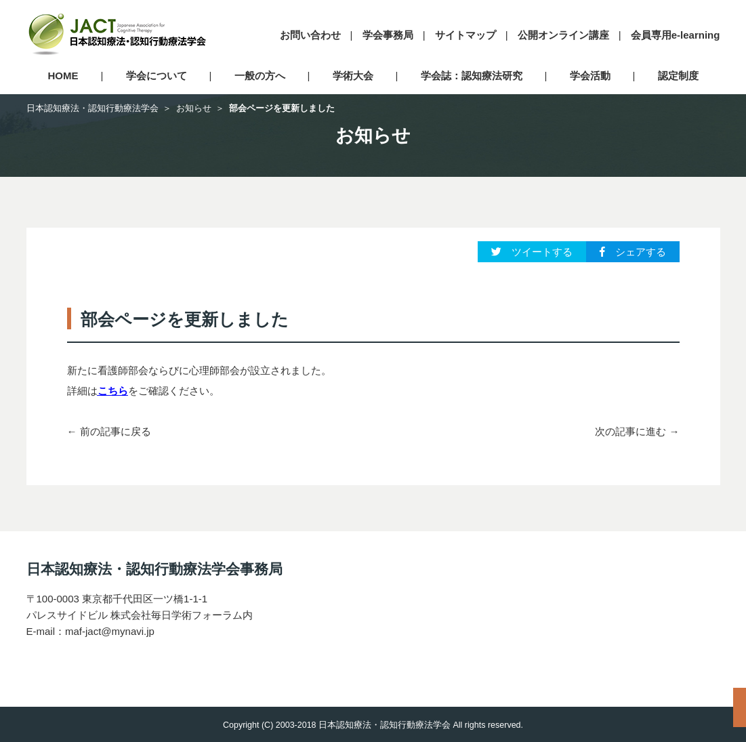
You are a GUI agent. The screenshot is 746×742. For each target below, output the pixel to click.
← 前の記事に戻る (109, 431)
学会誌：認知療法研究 (471, 75)
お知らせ (193, 108)
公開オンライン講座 (563, 35)
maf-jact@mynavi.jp (109, 631)
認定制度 (678, 75)
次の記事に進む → (637, 431)
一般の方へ (259, 75)
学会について (156, 75)
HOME (63, 75)
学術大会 (353, 75)
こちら (113, 390)
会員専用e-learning (675, 35)
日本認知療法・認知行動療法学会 (92, 108)
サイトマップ (465, 35)
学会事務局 (387, 35)
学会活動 (590, 75)
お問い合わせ (310, 35)
